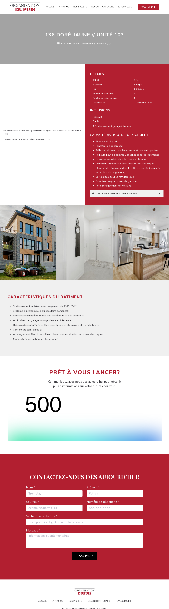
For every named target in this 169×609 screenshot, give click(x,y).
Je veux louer (125, 6)
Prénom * (93, 471)
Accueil (50, 6)
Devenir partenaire (102, 6)
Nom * (30, 471)
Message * (33, 514)
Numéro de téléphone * (103, 485)
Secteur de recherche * (41, 500)
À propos (64, 6)
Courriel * (32, 485)
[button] (4, 242)
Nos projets (80, 6)
